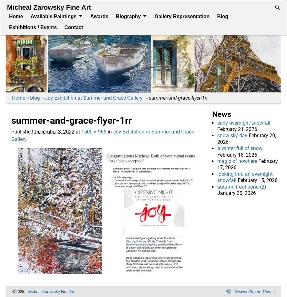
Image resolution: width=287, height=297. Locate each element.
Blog (222, 16)
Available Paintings (53, 16)
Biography (128, 16)
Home (16, 16)
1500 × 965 (93, 132)
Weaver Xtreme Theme (254, 291)
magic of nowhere (237, 161)
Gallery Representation (181, 16)
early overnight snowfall (243, 123)
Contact (73, 27)
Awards (99, 16)
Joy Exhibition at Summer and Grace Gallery (94, 98)
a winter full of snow (240, 148)
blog (35, 98)
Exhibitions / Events (33, 27)
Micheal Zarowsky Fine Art (49, 7)
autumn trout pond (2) (241, 187)
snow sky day (232, 135)
